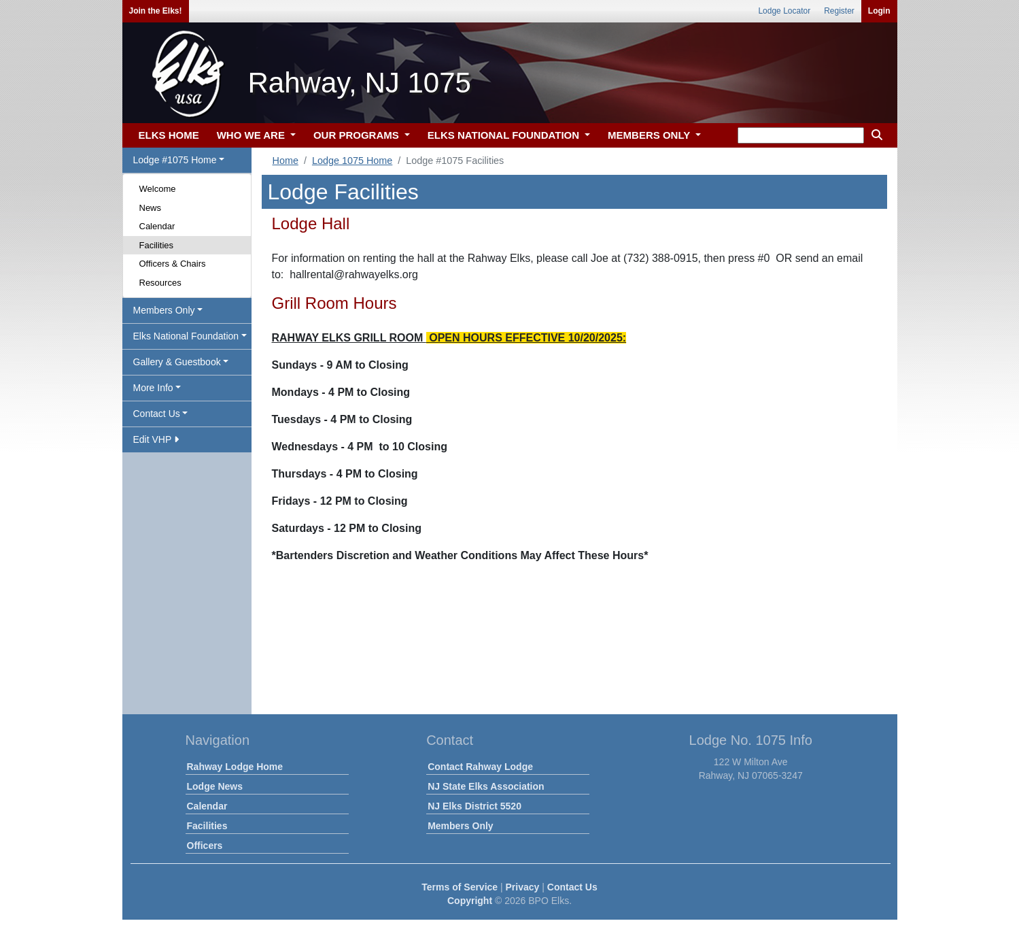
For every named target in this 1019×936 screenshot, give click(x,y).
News (150, 208)
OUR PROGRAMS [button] (357, 135)
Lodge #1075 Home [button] (175, 159)
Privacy (523, 887)
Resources (160, 283)
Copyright (469, 900)
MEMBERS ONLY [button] (650, 135)
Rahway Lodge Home (235, 766)
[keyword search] (801, 135)
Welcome (157, 189)
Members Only (460, 825)
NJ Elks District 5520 (474, 806)
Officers (205, 845)
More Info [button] (153, 387)
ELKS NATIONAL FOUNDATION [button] (505, 135)
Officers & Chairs (172, 263)
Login (879, 11)
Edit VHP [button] (156, 439)
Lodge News (215, 786)
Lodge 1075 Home (352, 160)
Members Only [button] (164, 310)
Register (839, 11)
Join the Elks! (155, 11)
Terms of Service (459, 887)
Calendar (157, 226)
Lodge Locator (784, 11)
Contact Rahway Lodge (480, 766)
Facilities (156, 245)
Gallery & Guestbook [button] (177, 361)
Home (285, 160)
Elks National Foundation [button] (186, 336)
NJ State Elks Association (486, 786)
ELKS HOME (169, 135)
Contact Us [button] (156, 413)
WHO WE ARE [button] (252, 135)
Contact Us (572, 887)
